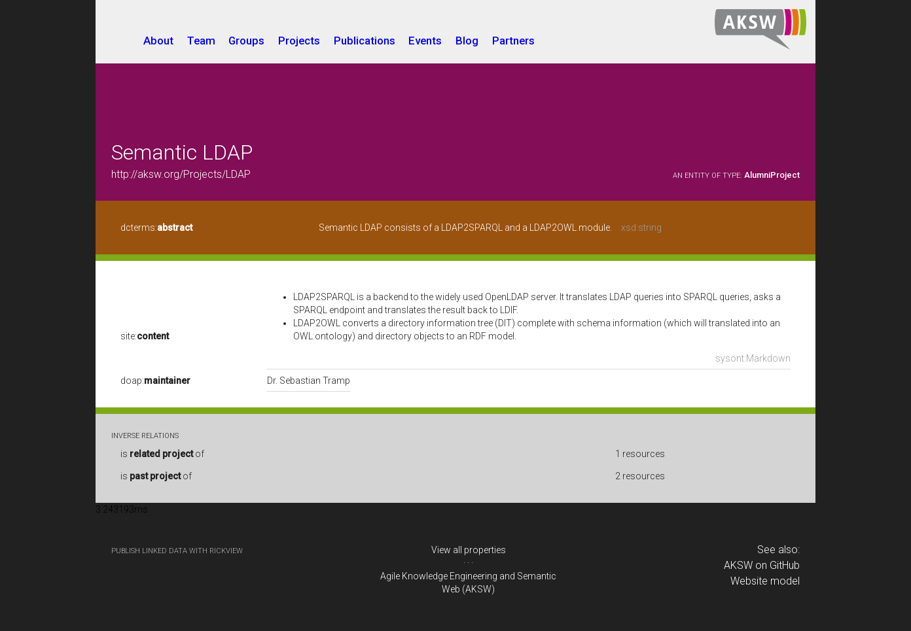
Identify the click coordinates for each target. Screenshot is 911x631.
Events (425, 40)
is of (162, 454)
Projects (299, 40)
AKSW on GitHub (762, 565)
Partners (513, 40)
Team (201, 40)
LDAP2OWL (316, 323)
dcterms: (156, 227)
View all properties (468, 550)
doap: (155, 380)
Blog (467, 40)
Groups (246, 40)
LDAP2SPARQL (324, 297)
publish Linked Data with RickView (177, 551)
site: (144, 336)
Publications (364, 40)
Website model (765, 581)
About (158, 40)
